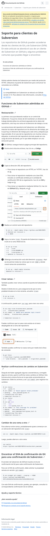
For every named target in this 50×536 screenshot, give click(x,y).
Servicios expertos (7, 529)
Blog (15, 529)
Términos (18, 527)
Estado (32, 527)
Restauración (9, 112)
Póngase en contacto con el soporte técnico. (16, 506)
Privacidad (25, 527)
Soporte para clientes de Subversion (34, 8)
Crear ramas (8, 279)
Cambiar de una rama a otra (16, 422)
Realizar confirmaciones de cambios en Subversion (25, 367)
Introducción (8, 8)
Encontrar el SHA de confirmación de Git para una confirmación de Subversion (24, 455)
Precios (38, 527)
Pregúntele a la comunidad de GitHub (14, 503)
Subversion (17, 8)
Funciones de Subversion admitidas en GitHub (23, 105)
